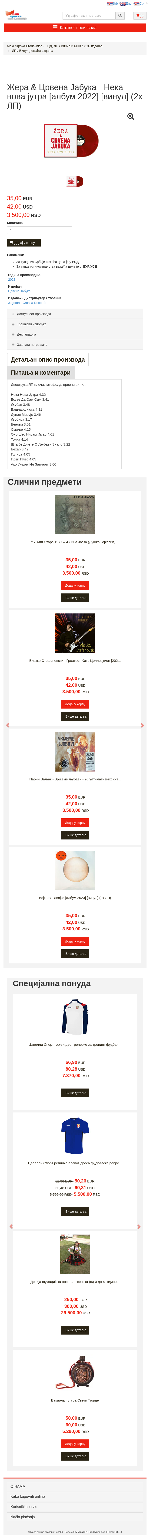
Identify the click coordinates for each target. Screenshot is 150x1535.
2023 (11, 279)
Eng (126, 3)
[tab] (75, 314)
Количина (15, 223)
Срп (139, 3)
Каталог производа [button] (75, 27)
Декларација (23, 334)
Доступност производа (30, 314)
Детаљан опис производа (48, 359)
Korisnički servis (23, 1507)
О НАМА (17, 1486)
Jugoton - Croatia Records (27, 303)
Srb (112, 3)
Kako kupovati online (27, 1496)
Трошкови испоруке (28, 324)
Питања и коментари (41, 372)
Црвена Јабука (19, 291)
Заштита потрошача (28, 344)
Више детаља (76, 598)
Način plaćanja (22, 1517)
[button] (5, 722)
